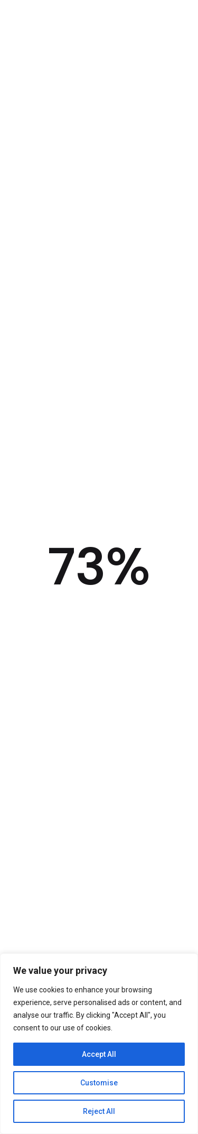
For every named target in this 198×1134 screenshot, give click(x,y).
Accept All (99, 1054)
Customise (99, 1083)
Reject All (99, 1111)
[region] (99, 1043)
